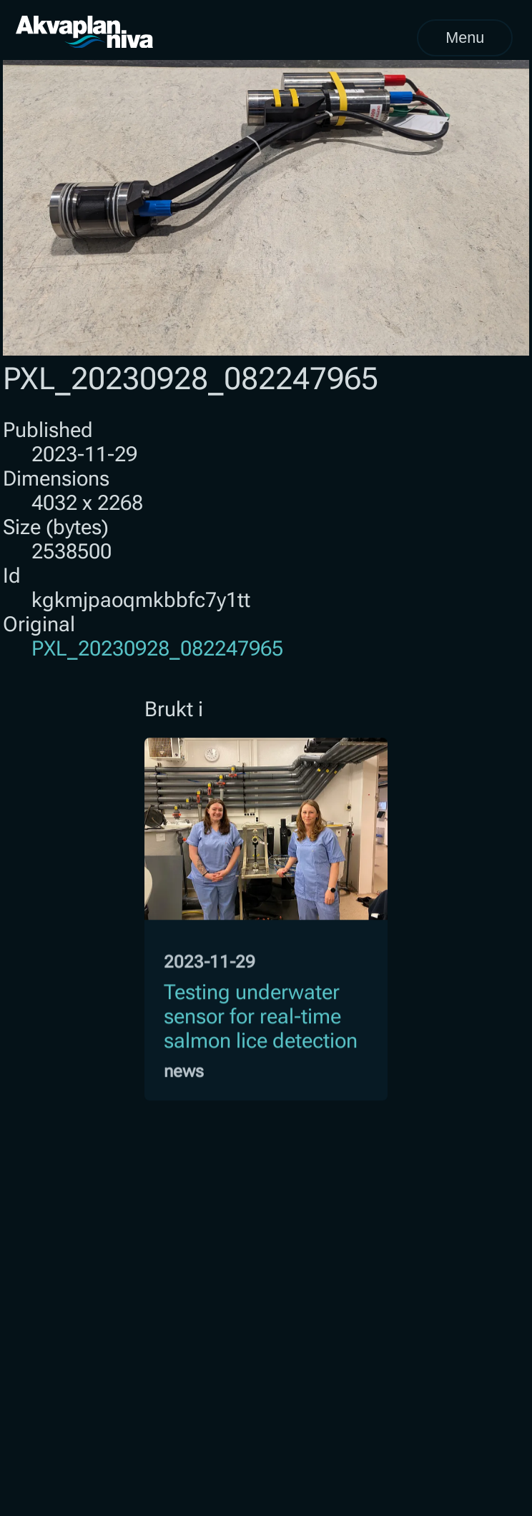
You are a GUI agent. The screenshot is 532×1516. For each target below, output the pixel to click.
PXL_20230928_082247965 (157, 648)
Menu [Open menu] (464, 37)
